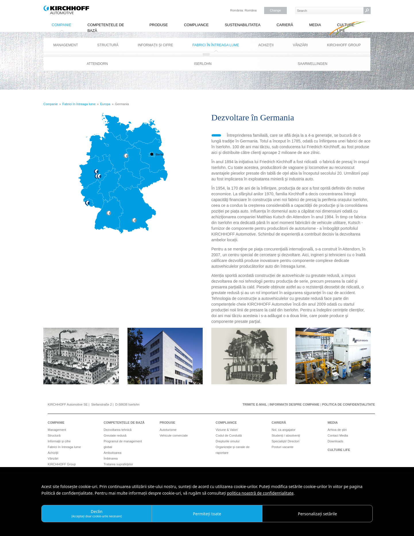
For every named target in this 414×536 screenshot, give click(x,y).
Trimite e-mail (255, 404)
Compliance (196, 25)
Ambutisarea (112, 452)
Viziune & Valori (227, 429)
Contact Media (338, 435)
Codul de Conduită (229, 435)
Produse (158, 25)
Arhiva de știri (337, 429)
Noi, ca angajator (283, 429)
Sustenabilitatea (243, 25)
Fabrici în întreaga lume (215, 45)
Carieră (284, 25)
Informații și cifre (155, 45)
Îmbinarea (111, 458)
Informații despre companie (295, 404)
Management (65, 45)
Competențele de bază (105, 28)
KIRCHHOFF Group (344, 45)
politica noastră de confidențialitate (260, 493)
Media (315, 25)
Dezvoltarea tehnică (117, 429)
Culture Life (345, 28)
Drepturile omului (227, 441)
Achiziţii (266, 45)
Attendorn (97, 64)
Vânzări (300, 45)
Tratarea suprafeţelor (118, 464)
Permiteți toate (207, 513)
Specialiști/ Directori (285, 441)
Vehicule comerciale (174, 435)
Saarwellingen (312, 64)
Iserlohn (203, 64)
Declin (96, 513)
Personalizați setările (317, 513)
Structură (108, 45)
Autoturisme (168, 429)
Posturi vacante (282, 447)
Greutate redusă (115, 435)
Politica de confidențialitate (348, 404)
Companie (61, 25)
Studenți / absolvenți (286, 435)
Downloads (335, 441)
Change (275, 10)
